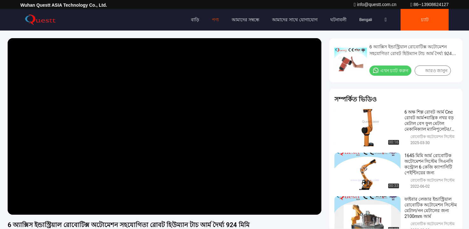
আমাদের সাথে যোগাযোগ (295, 19)
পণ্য (215, 19)
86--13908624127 (429, 4)
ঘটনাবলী (338, 19)
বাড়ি (195, 19)
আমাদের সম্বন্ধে (245, 19)
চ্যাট (425, 19)
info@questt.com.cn (376, 4)
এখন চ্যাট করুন (390, 70)
